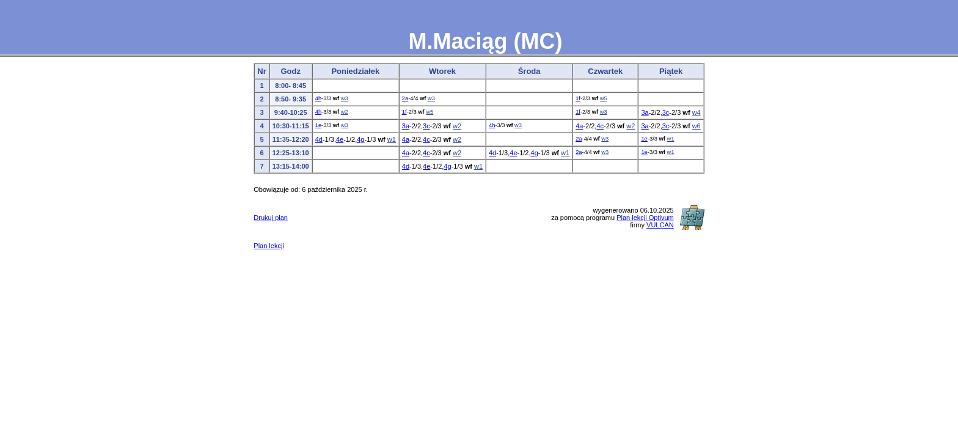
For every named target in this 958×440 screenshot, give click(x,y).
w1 (391, 139)
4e (339, 139)
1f (578, 98)
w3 (344, 98)
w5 (603, 98)
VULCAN (660, 225)
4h (318, 98)
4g (360, 139)
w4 (696, 112)
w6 (696, 126)
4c (600, 126)
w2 (344, 112)
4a (579, 126)
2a (405, 98)
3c (666, 112)
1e (318, 125)
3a (644, 112)
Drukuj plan (271, 217)
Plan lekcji (269, 245)
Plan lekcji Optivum (645, 217)
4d (319, 139)
